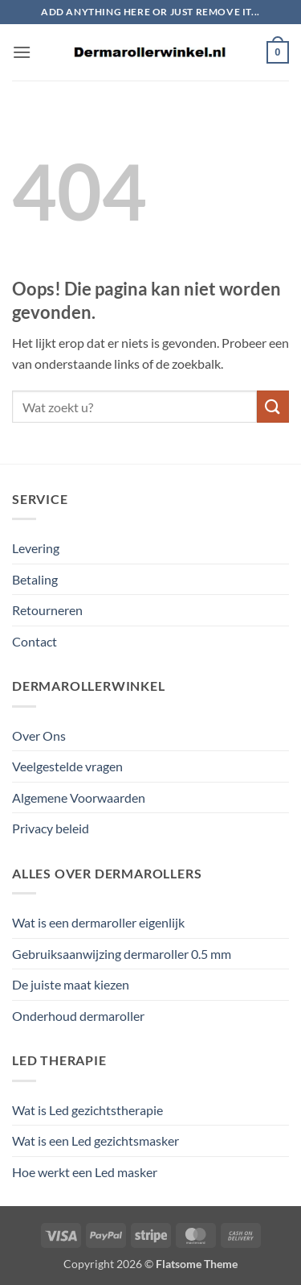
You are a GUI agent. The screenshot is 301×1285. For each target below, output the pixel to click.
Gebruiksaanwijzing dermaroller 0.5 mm (121, 953)
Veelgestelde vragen (67, 766)
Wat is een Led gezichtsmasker (95, 1140)
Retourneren (47, 610)
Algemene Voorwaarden (78, 797)
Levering (35, 548)
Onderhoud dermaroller (78, 1015)
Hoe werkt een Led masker (84, 1172)
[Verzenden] (273, 406)
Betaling (35, 579)
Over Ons (39, 735)
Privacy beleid (50, 828)
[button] (21, 52)
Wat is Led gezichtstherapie (87, 1110)
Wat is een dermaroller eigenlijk (98, 922)
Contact (34, 641)
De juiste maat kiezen (70, 984)
